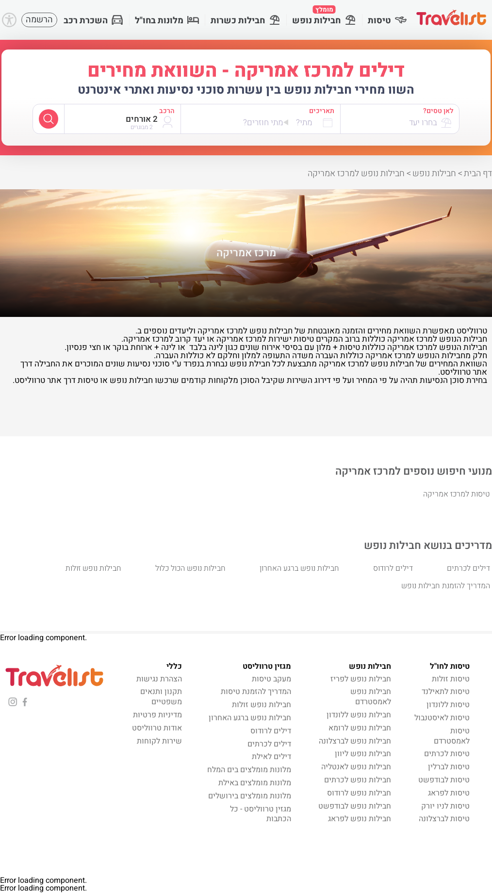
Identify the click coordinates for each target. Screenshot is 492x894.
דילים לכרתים (468, 568)
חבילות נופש (324, 16)
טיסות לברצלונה (444, 819)
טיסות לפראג (449, 793)
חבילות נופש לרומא (359, 728)
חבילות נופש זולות (93, 568)
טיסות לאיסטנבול (442, 718)
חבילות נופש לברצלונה (355, 741)
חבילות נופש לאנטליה (356, 767)
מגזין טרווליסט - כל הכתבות (260, 814)
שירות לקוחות (159, 741)
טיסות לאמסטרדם (452, 736)
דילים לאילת (271, 756)
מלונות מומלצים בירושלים (249, 796)
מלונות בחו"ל (167, 20)
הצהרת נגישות (159, 679)
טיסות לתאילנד (446, 691)
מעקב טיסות (271, 679)
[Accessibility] (9, 20)
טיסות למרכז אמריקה (456, 494)
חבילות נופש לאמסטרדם (370, 697)
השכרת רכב (93, 20)
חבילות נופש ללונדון (359, 715)
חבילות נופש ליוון (363, 754)
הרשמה (39, 19)
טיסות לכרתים (447, 754)
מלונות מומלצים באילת (254, 783)
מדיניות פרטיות (157, 715)
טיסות (387, 20)
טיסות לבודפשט (444, 780)
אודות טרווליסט (157, 728)
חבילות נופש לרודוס (359, 793)
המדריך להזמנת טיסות (256, 691)
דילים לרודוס (393, 568)
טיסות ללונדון (448, 705)
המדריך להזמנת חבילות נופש (445, 586)
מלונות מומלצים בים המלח (249, 770)
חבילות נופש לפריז (360, 679)
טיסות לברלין (449, 767)
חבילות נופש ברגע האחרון (299, 568)
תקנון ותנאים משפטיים (161, 697)
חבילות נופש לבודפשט (354, 806)
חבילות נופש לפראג (359, 819)
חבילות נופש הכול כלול (190, 568)
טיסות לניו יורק (445, 806)
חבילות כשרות (245, 20)
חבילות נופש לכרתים (357, 780)
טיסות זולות (451, 679)
